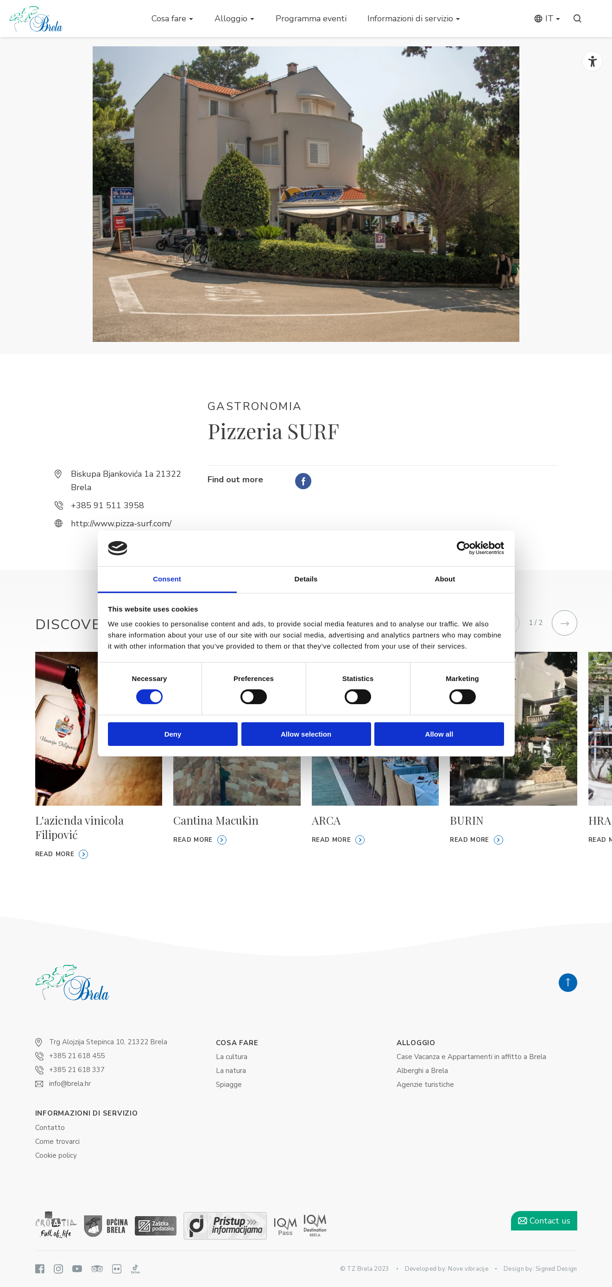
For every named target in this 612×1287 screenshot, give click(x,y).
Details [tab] (306, 579)
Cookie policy (56, 1155)
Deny (173, 734)
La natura (231, 1070)
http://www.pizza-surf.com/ (121, 523)
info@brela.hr (70, 1083)
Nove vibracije (468, 1269)
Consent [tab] (167, 579)
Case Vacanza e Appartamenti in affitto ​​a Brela (471, 1056)
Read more (61, 854)
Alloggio (231, 18)
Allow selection (306, 734)
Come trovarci (57, 1141)
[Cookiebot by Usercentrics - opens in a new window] (463, 548)
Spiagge (229, 1084)
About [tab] (445, 579)
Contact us (544, 1220)
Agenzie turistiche (425, 1084)
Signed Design (556, 1269)
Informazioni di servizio (410, 18)
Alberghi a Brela (422, 1070)
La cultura (231, 1056)
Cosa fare (168, 18)
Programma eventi (311, 18)
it (544, 18)
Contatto (50, 1127)
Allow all (439, 734)
